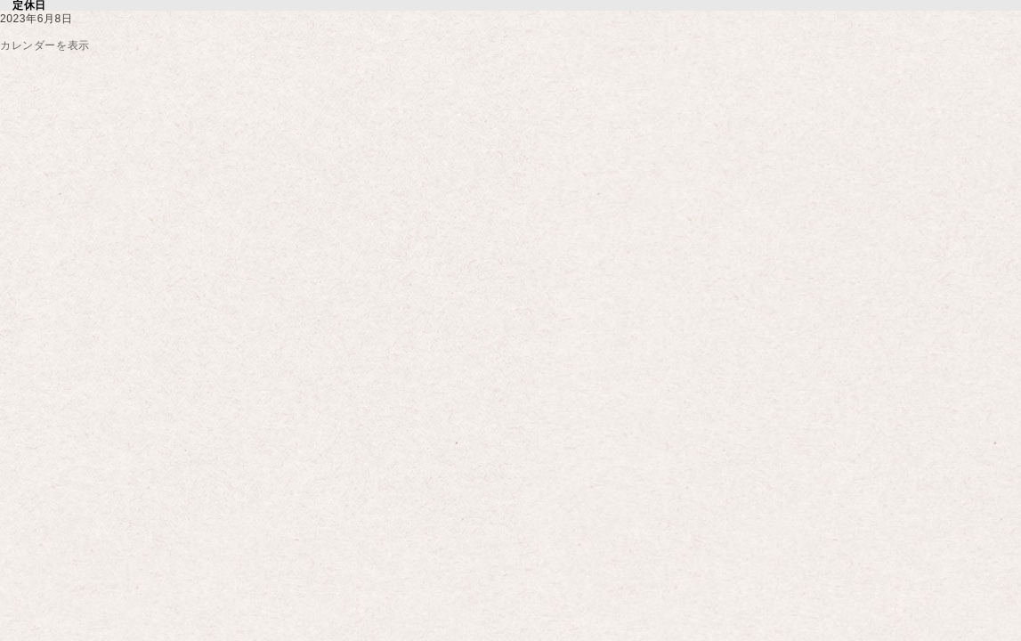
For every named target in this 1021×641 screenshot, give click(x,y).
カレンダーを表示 (45, 45)
